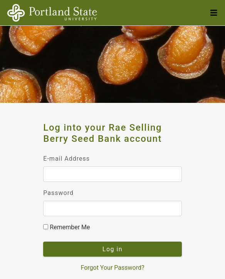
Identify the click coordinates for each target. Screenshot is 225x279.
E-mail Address (66, 158)
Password (58, 193)
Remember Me (66, 227)
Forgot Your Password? (112, 267)
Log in (112, 249)
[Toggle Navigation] (214, 13)
